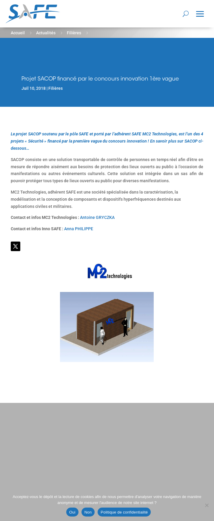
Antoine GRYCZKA (97, 217)
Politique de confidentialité (124, 512)
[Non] (207, 505)
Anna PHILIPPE (78, 228)
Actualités (46, 32)
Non (88, 512)
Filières (74, 32)
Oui (72, 512)
